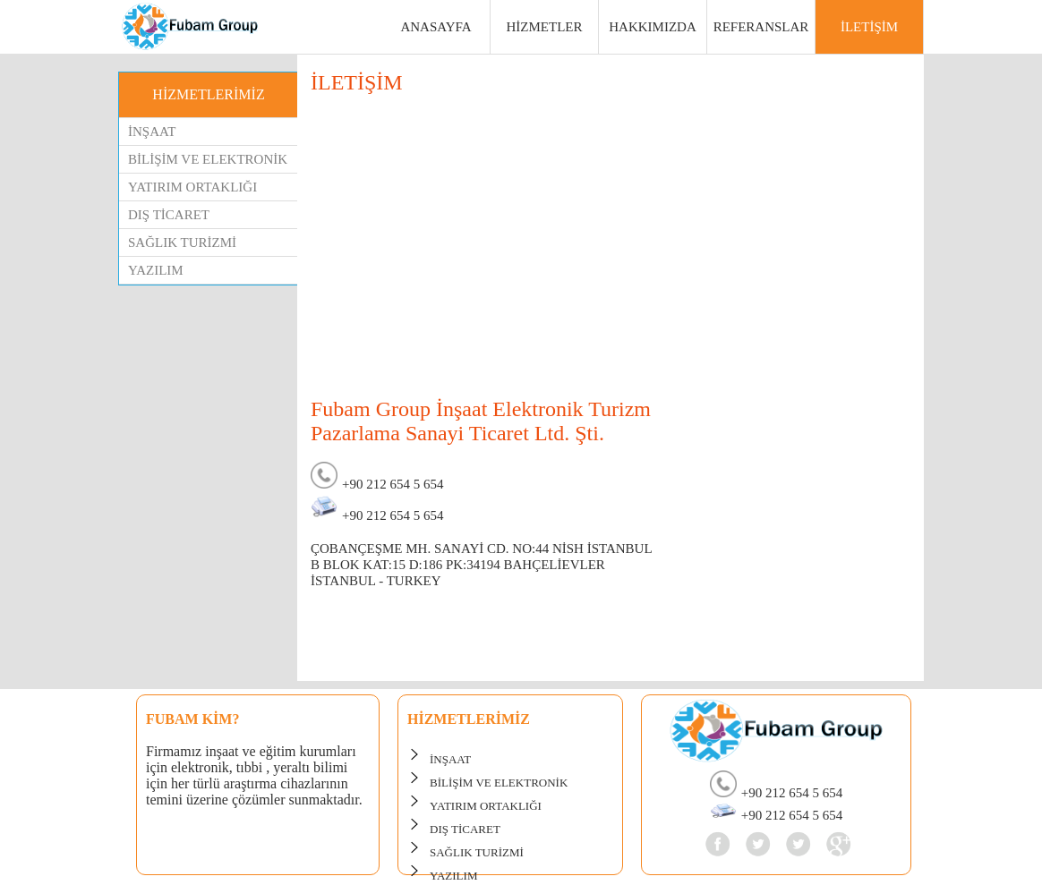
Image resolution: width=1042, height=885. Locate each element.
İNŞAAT (151, 131)
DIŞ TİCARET (168, 215)
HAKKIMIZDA (652, 27)
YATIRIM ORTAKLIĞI (192, 187)
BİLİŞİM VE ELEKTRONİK (207, 159)
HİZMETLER (545, 27)
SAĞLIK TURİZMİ (182, 242)
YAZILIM (156, 270)
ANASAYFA (435, 27)
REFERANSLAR (761, 27)
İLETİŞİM (869, 27)
